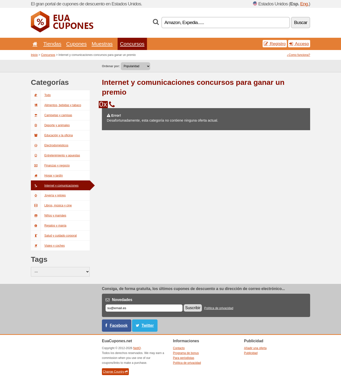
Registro (275, 43)
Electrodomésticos (49, 145)
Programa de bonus (186, 353)
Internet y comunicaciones (54, 185)
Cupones (76, 44)
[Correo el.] (144, 308)
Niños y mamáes (48, 215)
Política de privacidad (218, 308)
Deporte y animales (50, 125)
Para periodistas (183, 358)
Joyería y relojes (48, 195)
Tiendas (52, 44)
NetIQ (137, 348)
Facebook (119, 325)
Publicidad (250, 353)
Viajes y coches (48, 246)
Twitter (148, 325)
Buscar (300, 22)
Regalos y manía (48, 225)
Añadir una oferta (255, 348)
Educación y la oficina (52, 135)
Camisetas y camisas (51, 115)
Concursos (132, 44)
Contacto (179, 348)
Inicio (34, 55)
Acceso (299, 43)
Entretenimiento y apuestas (55, 155)
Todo (41, 95)
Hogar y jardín (47, 175)
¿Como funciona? (298, 55)
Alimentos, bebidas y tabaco (56, 105)
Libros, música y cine (51, 205)
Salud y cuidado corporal (54, 236)
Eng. (304, 3)
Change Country (115, 371)
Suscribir (192, 308)
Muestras (102, 44)
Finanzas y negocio (50, 165)
